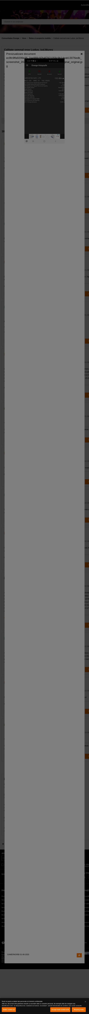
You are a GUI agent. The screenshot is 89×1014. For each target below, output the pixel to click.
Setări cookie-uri (9, 1009)
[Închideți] (85, 1001)
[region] (44, 1006)
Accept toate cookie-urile (60, 1009)
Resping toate (79, 1009)
